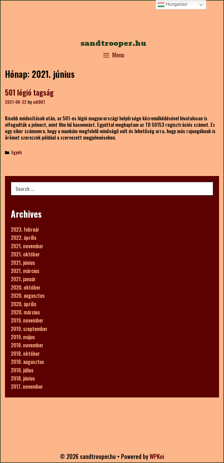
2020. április (23, 304)
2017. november (27, 386)
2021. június (23, 262)
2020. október (26, 287)
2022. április (23, 237)
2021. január (23, 279)
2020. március (25, 312)
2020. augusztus (28, 295)
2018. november (27, 345)
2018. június (23, 378)
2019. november (27, 320)
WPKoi (157, 456)
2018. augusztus (27, 361)
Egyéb (16, 152)
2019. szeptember (29, 328)
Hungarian (172, 4)
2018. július (22, 370)
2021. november (27, 246)
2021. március (25, 270)
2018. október (25, 353)
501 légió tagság (29, 92)
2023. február (25, 229)
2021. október (25, 254)
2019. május (23, 337)
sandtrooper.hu (113, 43)
